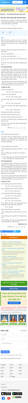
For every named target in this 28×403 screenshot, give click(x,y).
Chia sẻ (3, 231)
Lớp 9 (11, 367)
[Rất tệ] (14, 128)
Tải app (12, 376)
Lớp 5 (20, 370)
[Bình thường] (19, 128)
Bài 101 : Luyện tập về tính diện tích (12, 242)
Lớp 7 (2, 370)
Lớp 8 (20, 367)
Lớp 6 (11, 370)
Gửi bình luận (5, 351)
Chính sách (4, 387)
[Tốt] (22, 128)
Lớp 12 (11, 364)
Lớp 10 (2, 367)
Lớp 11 (20, 364)
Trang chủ (3, 364)
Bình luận (10, 231)
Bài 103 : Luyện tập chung (9, 256)
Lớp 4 (2, 373)
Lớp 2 (20, 373)
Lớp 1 (2, 376)
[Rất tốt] (24, 128)
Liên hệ (3, 384)
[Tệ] (17, 128)
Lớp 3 (11, 373)
